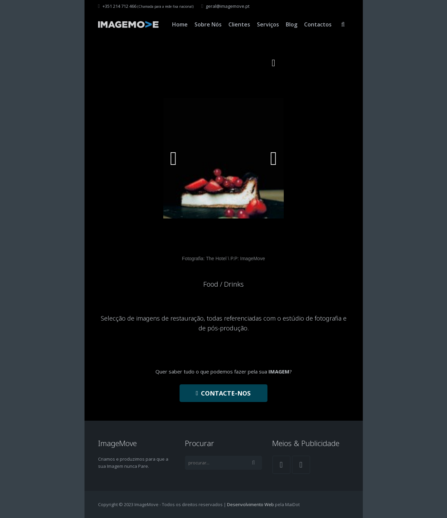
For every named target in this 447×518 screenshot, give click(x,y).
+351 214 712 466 (119, 6)
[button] (273, 63)
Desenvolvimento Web (250, 504)
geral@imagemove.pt (227, 6)
